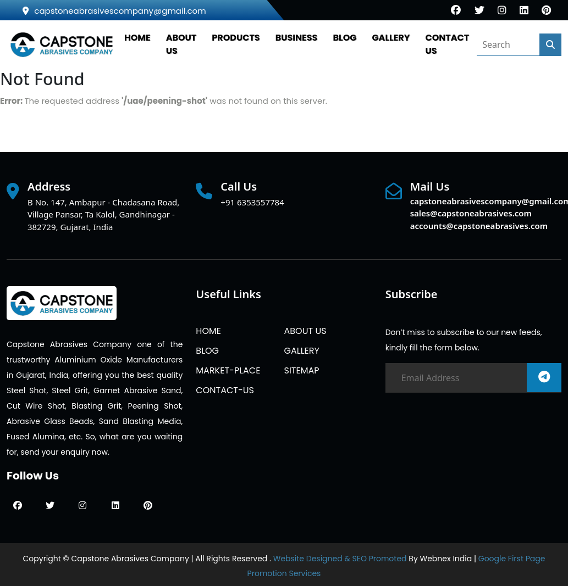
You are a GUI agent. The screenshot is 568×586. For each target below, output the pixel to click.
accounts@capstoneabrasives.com (479, 225)
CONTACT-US (225, 390)
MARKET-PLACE (228, 370)
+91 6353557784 (252, 202)
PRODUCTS (236, 37)
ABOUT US (305, 331)
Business (296, 37)
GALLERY (391, 37)
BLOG (344, 37)
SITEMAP (301, 370)
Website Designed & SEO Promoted (340, 558)
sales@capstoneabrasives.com (471, 213)
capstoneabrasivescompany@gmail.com (114, 10)
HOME (137, 37)
